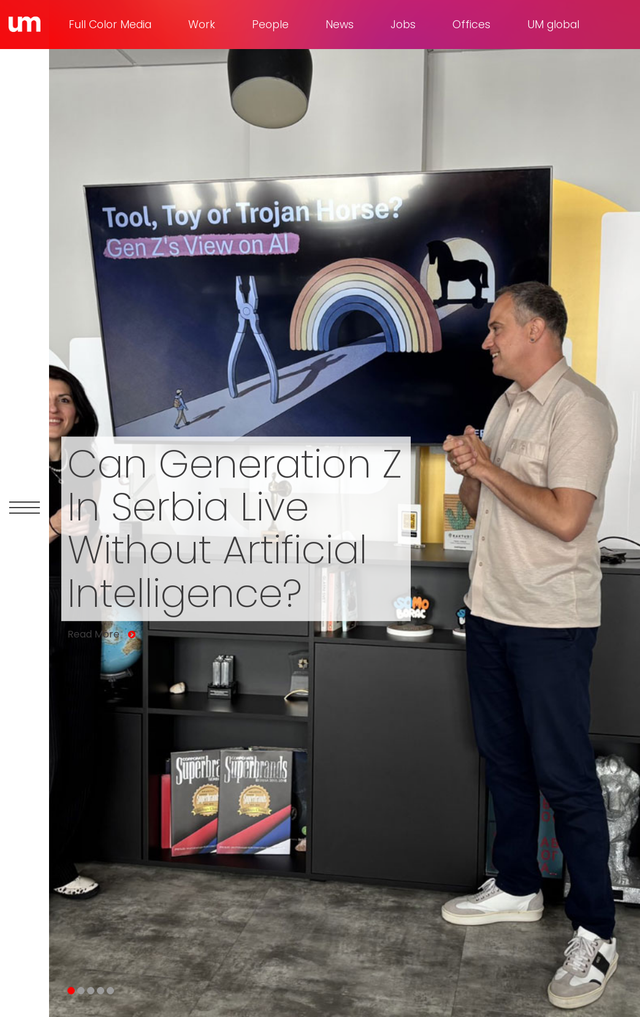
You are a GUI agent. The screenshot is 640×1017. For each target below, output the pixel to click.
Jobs (403, 24)
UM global (553, 24)
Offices (471, 24)
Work (201, 24)
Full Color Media (110, 24)
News (340, 24)
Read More (93, 634)
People (270, 24)
